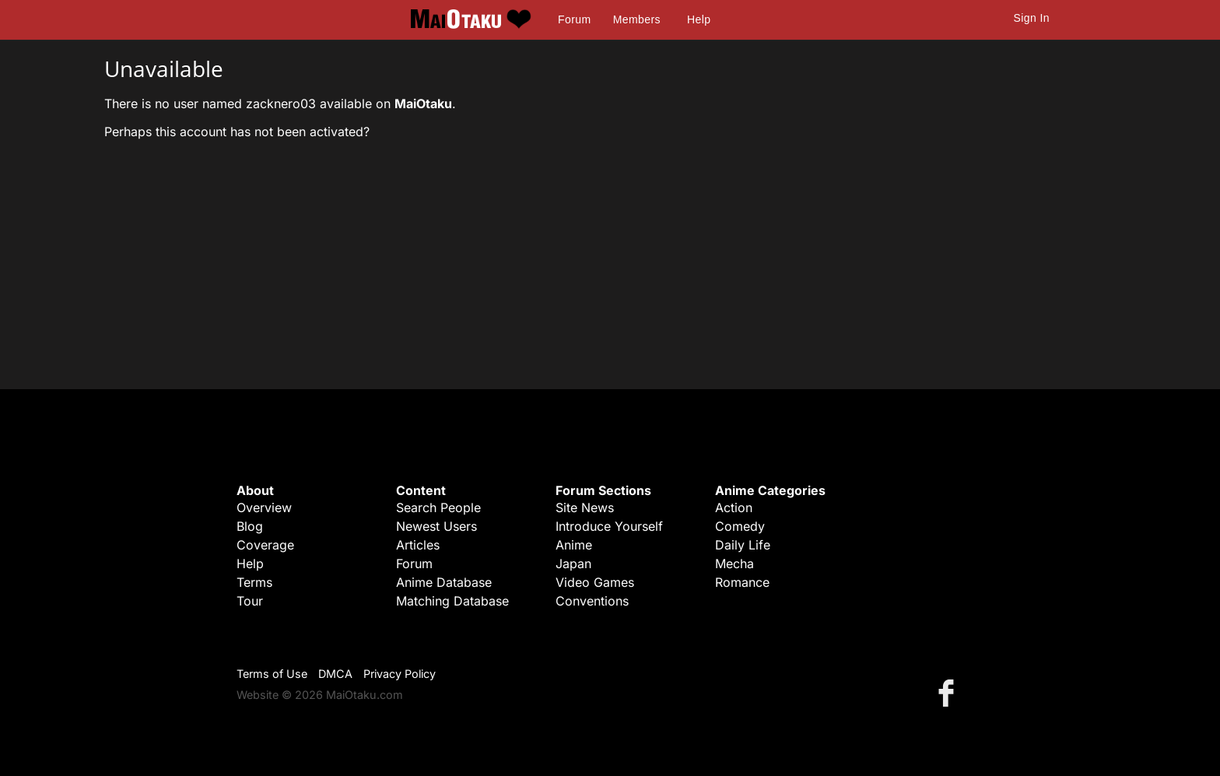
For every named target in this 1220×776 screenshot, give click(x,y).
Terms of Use (272, 673)
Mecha (734, 563)
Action (733, 507)
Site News (585, 507)
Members (637, 19)
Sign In (1032, 18)
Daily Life (742, 545)
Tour (250, 601)
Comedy (740, 526)
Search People (438, 507)
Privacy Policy (399, 673)
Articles (418, 545)
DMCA (335, 673)
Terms (254, 582)
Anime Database (444, 582)
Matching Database (452, 601)
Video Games (595, 582)
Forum (574, 19)
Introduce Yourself (609, 526)
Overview (264, 507)
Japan (573, 563)
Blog (250, 526)
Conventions (592, 601)
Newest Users (436, 526)
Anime (574, 545)
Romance (742, 582)
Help (698, 19)
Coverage (265, 545)
